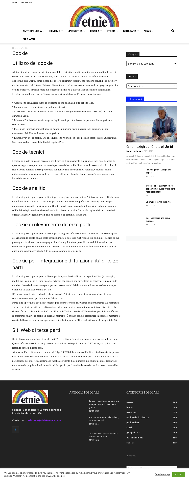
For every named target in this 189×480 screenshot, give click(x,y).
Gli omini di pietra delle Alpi (158, 194)
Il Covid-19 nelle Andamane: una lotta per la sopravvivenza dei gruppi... (104, 396)
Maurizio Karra (133, 143)
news (148, 31)
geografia (131, 31)
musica (96, 31)
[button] (173, 31)
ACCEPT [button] (178, 474)
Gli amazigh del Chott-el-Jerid (149, 139)
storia (112, 31)
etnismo (56, 31)
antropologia (33, 31)
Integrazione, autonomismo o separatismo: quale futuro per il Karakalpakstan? (160, 181)
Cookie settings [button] (162, 474)
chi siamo (30, 39)
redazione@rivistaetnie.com (44, 412)
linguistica (76, 31)
